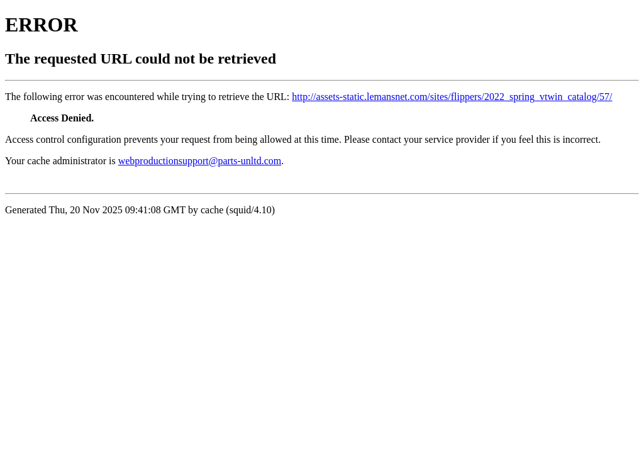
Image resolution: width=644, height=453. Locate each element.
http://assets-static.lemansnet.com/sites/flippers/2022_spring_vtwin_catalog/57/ (452, 96)
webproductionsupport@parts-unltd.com (200, 160)
